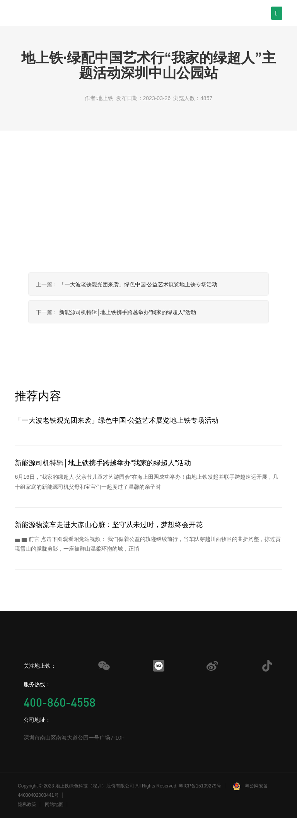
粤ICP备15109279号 (200, 786)
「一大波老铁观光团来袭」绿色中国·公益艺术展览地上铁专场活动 (138, 284)
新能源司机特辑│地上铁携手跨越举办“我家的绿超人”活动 (127, 312)
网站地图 (54, 804)
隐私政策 (27, 804)
